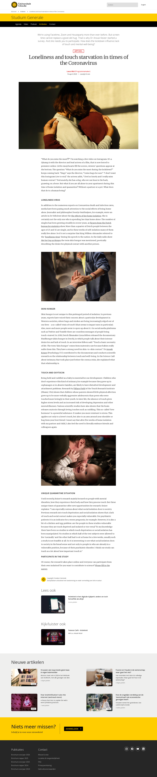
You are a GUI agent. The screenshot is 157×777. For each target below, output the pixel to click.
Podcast (34, 24)
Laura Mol (71, 71)
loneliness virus (52, 237)
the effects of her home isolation (86, 216)
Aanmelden (72, 728)
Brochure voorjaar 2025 (20, 762)
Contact (52, 24)
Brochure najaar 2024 (19, 765)
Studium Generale (27, 17)
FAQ (39, 762)
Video (26, 24)
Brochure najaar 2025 (19, 758)
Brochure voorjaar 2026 (20, 755)
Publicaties (17, 749)
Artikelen (22, 11)
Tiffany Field (79, 388)
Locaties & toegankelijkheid (48, 758)
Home (12, 24)
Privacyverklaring (45, 765)
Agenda (18, 24)
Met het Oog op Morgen (51, 240)
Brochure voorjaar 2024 (20, 769)
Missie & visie (43, 755)
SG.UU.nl (13, 11)
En (143, 5)
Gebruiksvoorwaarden (47, 769)
